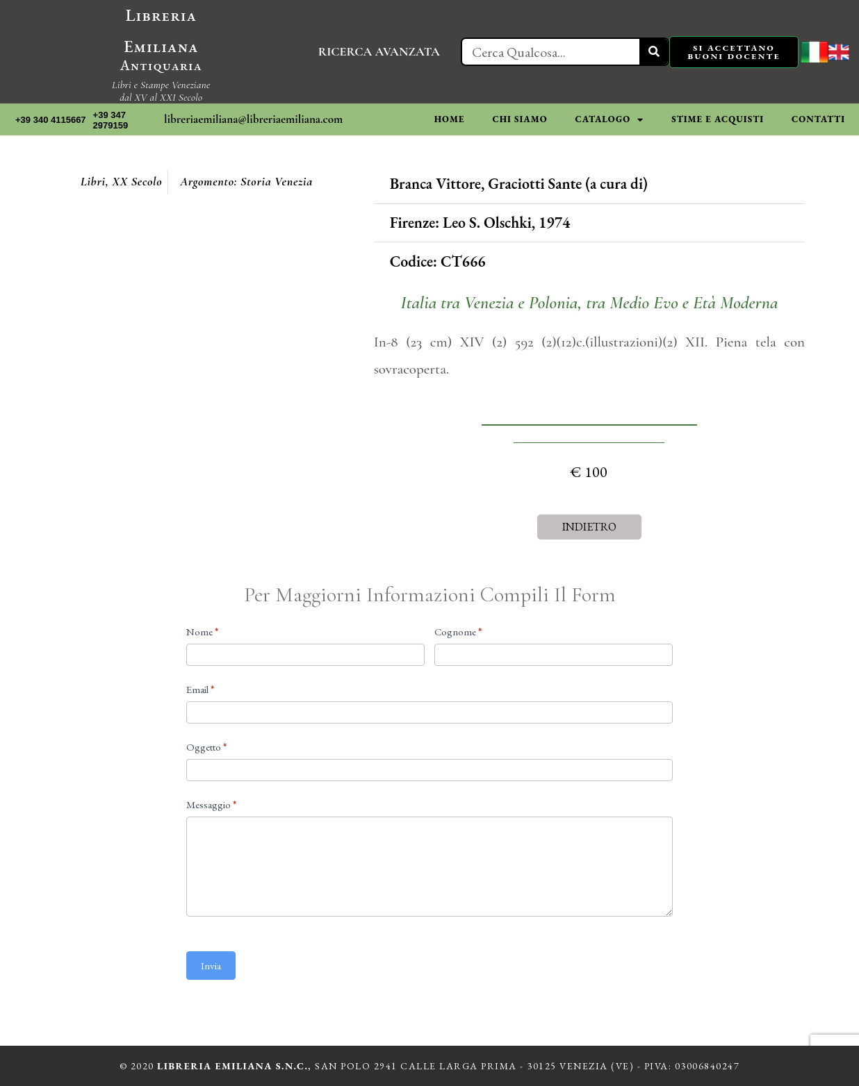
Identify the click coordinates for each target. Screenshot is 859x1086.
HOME (449, 119)
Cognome (458, 631)
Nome (202, 631)
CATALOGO (609, 119)
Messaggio (211, 804)
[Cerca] (653, 52)
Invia (211, 965)
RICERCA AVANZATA (379, 51)
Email (200, 689)
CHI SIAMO (519, 119)
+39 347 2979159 (111, 120)
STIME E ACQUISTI (717, 119)
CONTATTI (818, 119)
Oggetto (206, 746)
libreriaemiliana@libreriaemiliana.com (253, 119)
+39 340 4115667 (50, 120)
